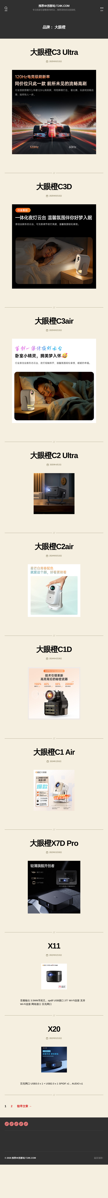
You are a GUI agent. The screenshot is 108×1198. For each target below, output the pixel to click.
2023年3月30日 (55, 852)
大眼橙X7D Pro (54, 843)
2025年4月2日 (55, 465)
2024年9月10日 (55, 556)
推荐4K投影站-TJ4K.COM (54, 5)
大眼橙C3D (54, 186)
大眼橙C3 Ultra (54, 52)
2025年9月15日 (55, 61)
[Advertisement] (54, 1181)
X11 (54, 946)
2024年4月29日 (55, 659)
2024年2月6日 (55, 761)
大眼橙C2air (54, 546)
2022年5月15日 (55, 955)
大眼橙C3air (54, 321)
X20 (54, 1029)
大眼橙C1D (54, 649)
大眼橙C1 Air (54, 752)
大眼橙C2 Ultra (54, 455)
